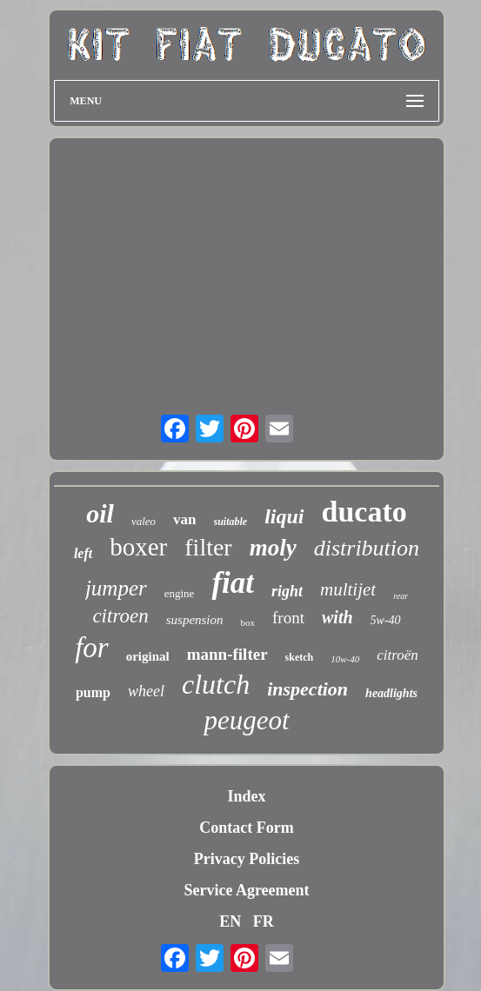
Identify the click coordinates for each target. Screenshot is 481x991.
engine (179, 593)
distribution (366, 548)
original (148, 656)
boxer (138, 547)
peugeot (246, 720)
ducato (364, 512)
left (83, 553)
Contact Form (246, 827)
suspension (195, 620)
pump (93, 692)
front (288, 618)
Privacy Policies (246, 859)
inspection (307, 689)
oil (100, 513)
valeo (143, 521)
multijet (348, 589)
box (248, 622)
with (337, 617)
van (184, 519)
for (92, 647)
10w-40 (345, 659)
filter (207, 547)
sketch (299, 657)
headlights (391, 693)
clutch (216, 684)
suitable (231, 521)
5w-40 (386, 620)
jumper (116, 588)
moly (273, 548)
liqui (284, 516)
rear (400, 596)
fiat (232, 583)
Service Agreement (246, 890)
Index (246, 796)
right (287, 591)
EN (230, 921)
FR (263, 921)
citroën (397, 655)
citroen (120, 616)
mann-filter (227, 654)
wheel (146, 691)
